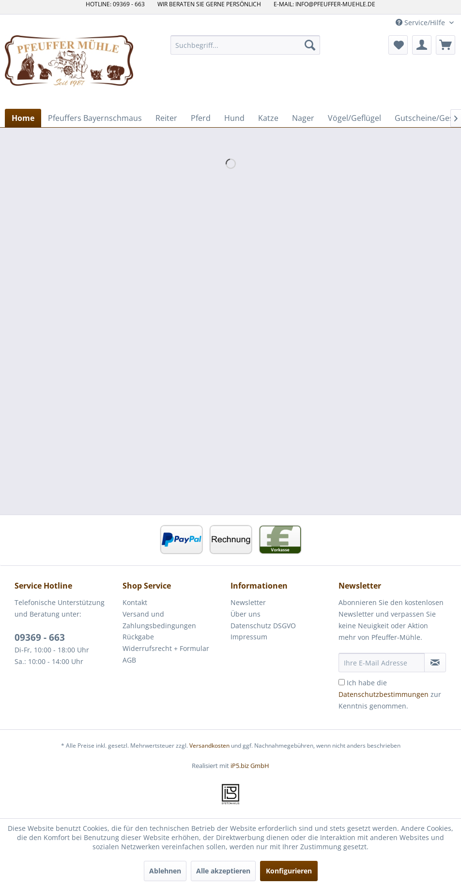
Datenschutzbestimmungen (383, 694)
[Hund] (234, 118)
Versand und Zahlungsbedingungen (159, 619)
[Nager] (303, 118)
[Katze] (268, 118)
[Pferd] (200, 118)
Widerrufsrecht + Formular (166, 648)
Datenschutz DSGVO (263, 625)
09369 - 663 (40, 637)
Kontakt (135, 602)
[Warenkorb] (445, 45)
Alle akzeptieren (223, 870)
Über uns (245, 614)
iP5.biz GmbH (249, 765)
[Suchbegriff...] (245, 45)
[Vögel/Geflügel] (354, 118)
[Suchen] (310, 45)
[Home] (23, 118)
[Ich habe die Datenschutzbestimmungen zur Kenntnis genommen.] (341, 682)
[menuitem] (245, 45)
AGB (129, 659)
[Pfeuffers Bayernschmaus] (95, 118)
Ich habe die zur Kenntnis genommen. (389, 694)
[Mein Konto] (421, 45)
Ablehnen (165, 870)
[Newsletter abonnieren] (435, 662)
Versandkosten (209, 745)
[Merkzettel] (398, 45)
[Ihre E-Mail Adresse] (381, 662)
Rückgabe (138, 636)
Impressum (248, 636)
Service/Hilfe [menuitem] (421, 22)
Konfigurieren (289, 870)
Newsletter (248, 602)
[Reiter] (166, 118)
